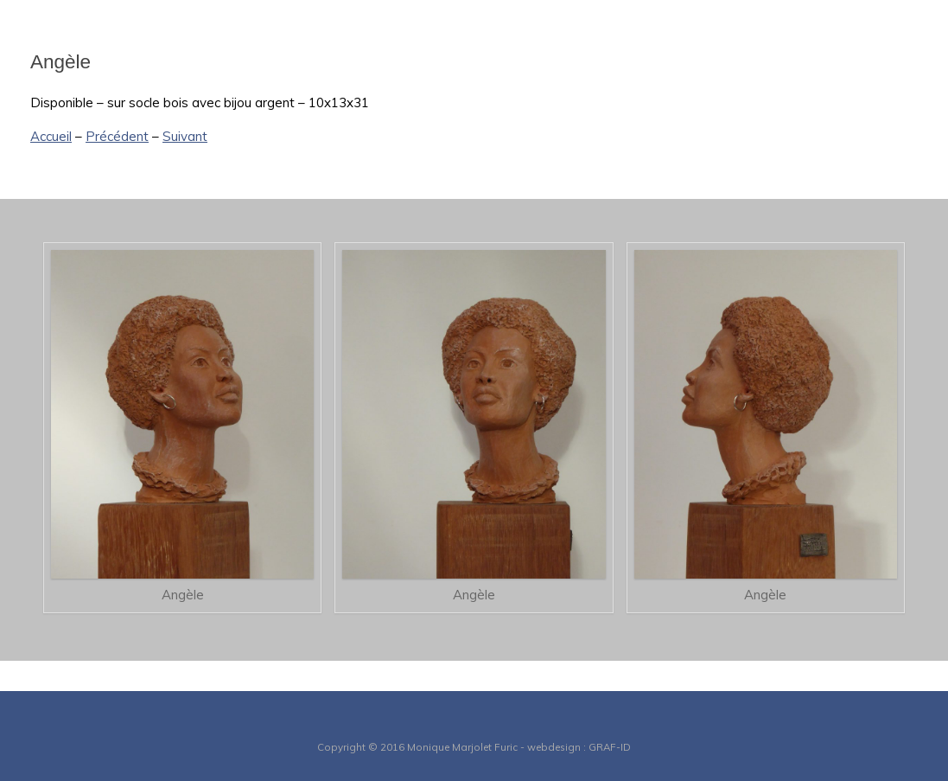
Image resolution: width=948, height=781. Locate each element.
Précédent (117, 136)
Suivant (184, 136)
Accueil (51, 136)
